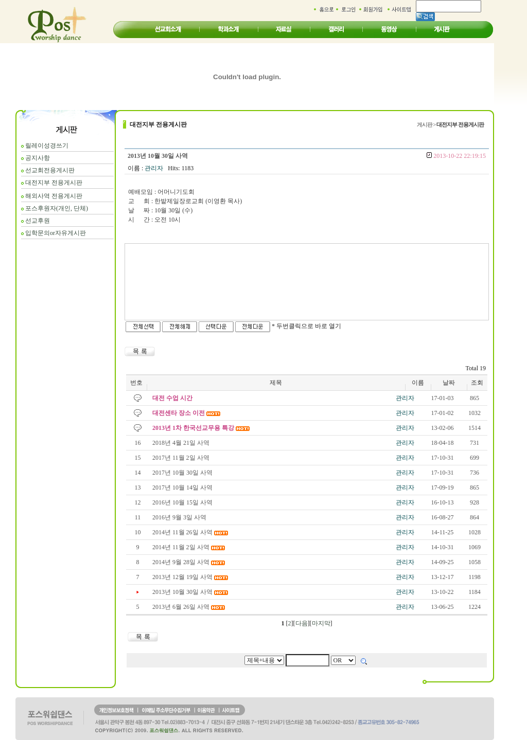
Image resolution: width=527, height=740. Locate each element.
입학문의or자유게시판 (55, 233)
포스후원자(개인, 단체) (56, 208)
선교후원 (37, 220)
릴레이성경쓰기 (46, 145)
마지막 (321, 623)
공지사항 (37, 157)
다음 (301, 623)
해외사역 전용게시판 (53, 196)
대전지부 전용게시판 (53, 182)
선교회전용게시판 (50, 170)
